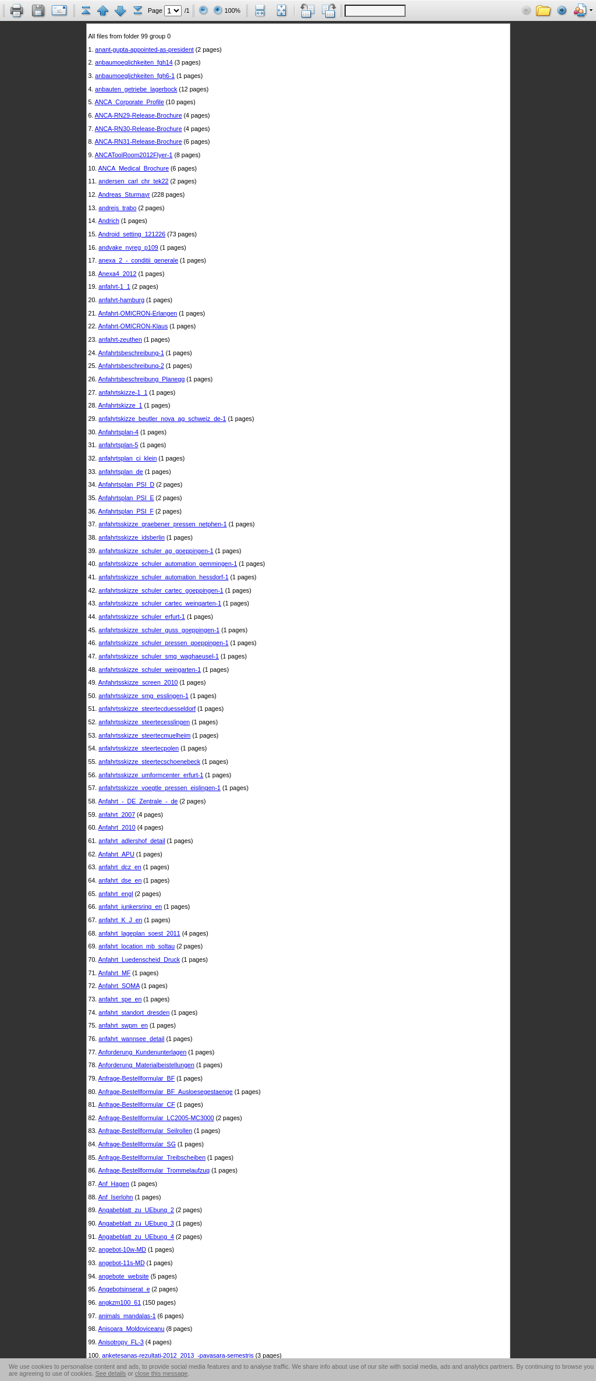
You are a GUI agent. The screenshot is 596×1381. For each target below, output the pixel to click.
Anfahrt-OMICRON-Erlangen (138, 313)
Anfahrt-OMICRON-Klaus (133, 326)
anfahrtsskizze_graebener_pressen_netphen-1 (162, 523)
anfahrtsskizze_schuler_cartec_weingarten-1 (159, 603)
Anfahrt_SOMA (119, 985)
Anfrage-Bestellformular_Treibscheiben (151, 1157)
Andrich (108, 220)
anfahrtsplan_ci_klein (127, 458)
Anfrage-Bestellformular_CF (136, 1104)
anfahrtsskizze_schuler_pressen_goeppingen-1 (163, 642)
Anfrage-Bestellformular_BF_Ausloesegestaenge (165, 1091)
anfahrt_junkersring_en (130, 906)
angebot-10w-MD (122, 1249)
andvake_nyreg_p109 (128, 247)
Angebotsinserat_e (124, 1289)
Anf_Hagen (113, 1183)
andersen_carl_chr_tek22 (133, 181)
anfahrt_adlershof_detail (131, 840)
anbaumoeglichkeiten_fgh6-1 (135, 75)
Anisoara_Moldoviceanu (131, 1328)
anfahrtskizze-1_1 (122, 392)
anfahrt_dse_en (119, 880)
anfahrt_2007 (116, 814)
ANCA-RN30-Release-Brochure (138, 128)
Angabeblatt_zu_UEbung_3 (136, 1223)
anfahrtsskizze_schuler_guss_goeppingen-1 (158, 629)
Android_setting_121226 (132, 234)
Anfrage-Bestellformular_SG (137, 1144)
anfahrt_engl (115, 893)
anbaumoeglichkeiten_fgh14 (133, 62)
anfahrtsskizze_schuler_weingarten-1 (149, 669)
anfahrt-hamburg (121, 299)
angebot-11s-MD (121, 1262)
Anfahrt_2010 (117, 827)
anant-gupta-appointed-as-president (144, 49)
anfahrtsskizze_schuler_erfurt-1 (141, 616)
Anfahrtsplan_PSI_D (126, 484)
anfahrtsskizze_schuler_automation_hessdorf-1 (163, 576)
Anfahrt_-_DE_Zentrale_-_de (138, 801)
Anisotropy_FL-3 (121, 1341)
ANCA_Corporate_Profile (129, 101)
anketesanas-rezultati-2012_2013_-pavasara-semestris (178, 1355)
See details (110, 1373)
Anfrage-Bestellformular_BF (136, 1078)
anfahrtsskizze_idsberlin (131, 537)
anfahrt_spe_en (119, 999)
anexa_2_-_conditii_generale (138, 260)
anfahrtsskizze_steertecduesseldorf (147, 708)
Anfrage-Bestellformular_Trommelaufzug (154, 1170)
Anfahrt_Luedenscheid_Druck (139, 959)
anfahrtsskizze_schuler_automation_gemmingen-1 (167, 563)
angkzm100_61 (119, 1302)
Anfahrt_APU (116, 854)
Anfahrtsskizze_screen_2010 (138, 682)
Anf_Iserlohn (115, 1197)
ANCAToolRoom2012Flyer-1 (134, 154)
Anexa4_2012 (117, 273)
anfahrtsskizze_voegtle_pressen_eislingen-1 (159, 787)
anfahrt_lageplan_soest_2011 (139, 933)
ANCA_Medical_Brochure (133, 168)
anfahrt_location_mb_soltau (136, 946)
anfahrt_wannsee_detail (131, 1038)
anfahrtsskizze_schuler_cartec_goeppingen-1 (160, 590)
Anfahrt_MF (114, 972)
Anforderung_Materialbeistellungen (146, 1064)
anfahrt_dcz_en (119, 866)
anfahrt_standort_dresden (133, 1012)
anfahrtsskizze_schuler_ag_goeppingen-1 (155, 550)
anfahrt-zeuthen (120, 339)
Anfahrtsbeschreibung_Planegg (141, 379)
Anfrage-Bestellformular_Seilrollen (145, 1130)
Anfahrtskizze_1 (120, 405)
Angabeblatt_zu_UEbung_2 (136, 1209)
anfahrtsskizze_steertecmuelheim (144, 735)
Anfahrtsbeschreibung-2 (131, 365)
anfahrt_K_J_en (120, 919)
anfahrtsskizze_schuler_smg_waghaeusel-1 (158, 656)
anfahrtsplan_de (120, 471)
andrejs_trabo (117, 207)
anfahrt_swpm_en (123, 1025)
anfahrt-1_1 (114, 286)
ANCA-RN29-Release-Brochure (138, 115)
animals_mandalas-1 (126, 1315)
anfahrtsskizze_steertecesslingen (144, 721)
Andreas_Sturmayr (124, 194)
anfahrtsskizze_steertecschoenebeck (149, 761)
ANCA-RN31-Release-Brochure (138, 141)
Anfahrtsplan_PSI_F (126, 511)
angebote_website (123, 1276)
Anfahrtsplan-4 (118, 432)
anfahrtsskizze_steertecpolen (138, 748)
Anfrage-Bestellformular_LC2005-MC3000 (156, 1117)
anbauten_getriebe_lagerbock (136, 89)
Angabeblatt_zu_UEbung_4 (136, 1236)
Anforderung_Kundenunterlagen (142, 1052)
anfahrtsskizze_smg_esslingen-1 (143, 695)
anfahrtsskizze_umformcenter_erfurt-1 (150, 774)
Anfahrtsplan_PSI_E (126, 497)
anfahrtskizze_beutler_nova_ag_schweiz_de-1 (162, 418)
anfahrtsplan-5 (118, 444)
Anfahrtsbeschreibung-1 (131, 352)
